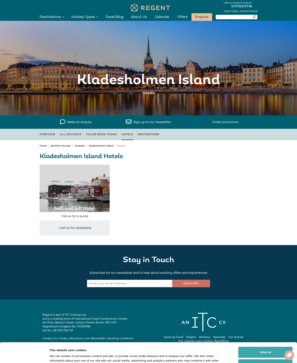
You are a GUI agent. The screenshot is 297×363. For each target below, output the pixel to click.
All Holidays (70, 134)
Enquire (201, 17)
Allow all (265, 332)
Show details (58, 355)
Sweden (80, 145)
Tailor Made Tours (101, 134)
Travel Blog (114, 17)
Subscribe (191, 283)
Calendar (162, 17)
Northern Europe (61, 145)
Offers (182, 17)
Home (43, 145)
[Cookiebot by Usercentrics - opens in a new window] (24, 355)
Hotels (127, 134)
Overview (47, 134)
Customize (265, 344)
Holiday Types (84, 17)
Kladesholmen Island (101, 145)
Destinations (52, 17)
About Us (139, 17)
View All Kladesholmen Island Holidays (148, 104)
